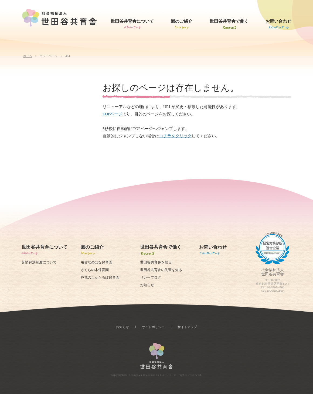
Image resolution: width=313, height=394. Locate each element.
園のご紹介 (181, 21)
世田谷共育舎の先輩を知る (161, 270)
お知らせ (147, 285)
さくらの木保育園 (95, 270)
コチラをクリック (175, 136)
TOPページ (112, 114)
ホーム (27, 56)
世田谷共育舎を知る (156, 262)
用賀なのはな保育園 (96, 262)
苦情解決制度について (39, 262)
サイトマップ (187, 327)
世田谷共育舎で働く (229, 21)
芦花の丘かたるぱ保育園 (100, 277)
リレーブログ (150, 277)
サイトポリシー (153, 327)
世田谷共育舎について (132, 21)
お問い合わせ (278, 21)
